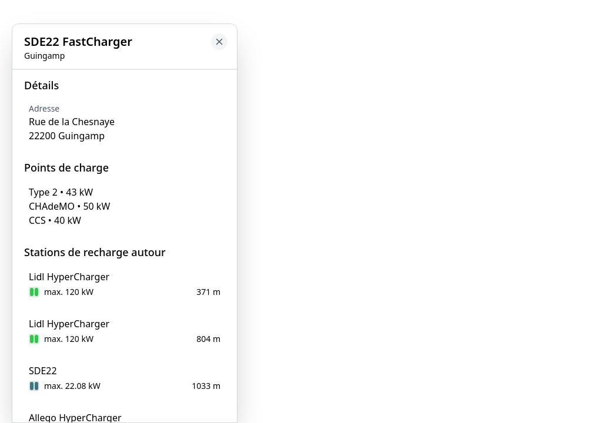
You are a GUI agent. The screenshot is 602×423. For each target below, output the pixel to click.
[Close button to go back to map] (9, 81)
